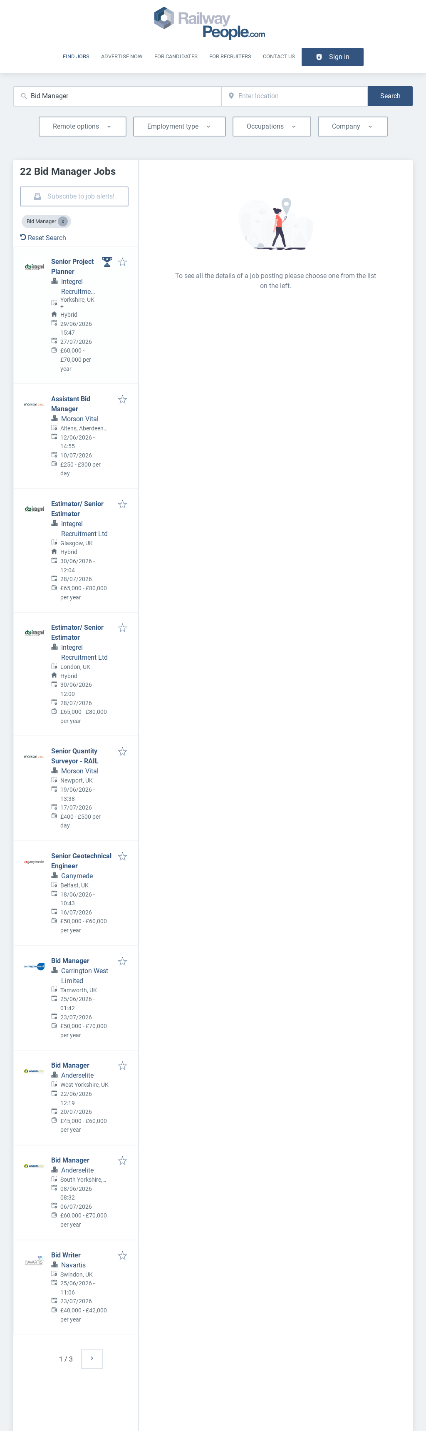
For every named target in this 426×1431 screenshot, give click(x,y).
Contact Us (279, 56)
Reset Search (43, 238)
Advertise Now (122, 56)
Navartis (73, 1265)
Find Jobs (76, 56)
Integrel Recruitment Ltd (79, 292)
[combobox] (117, 96)
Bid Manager (70, 961)
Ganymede (77, 876)
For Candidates (176, 56)
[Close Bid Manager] (63, 221)
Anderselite (77, 1075)
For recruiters (230, 56)
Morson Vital (80, 419)
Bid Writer (66, 1255)
